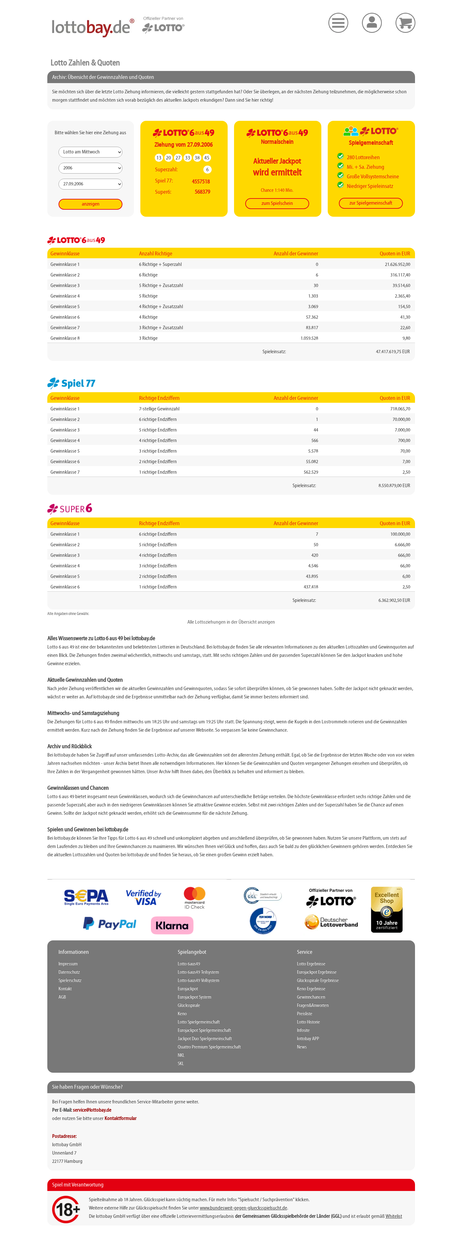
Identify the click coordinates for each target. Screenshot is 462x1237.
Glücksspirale (189, 1005)
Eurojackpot (188, 989)
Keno (182, 1013)
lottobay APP (308, 1038)
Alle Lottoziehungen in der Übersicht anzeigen (231, 622)
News (302, 1047)
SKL (181, 1063)
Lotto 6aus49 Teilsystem (198, 972)
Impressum (68, 964)
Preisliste (304, 1013)
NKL (181, 1055)
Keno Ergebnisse (311, 989)
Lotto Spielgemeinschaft (199, 1022)
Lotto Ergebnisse (311, 964)
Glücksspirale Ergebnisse (318, 980)
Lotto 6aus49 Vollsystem (198, 980)
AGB (62, 997)
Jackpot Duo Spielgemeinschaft (205, 1038)
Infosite (303, 1030)
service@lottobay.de (92, 1110)
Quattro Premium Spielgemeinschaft (209, 1047)
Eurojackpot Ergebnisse (317, 972)
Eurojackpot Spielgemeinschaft (204, 1030)
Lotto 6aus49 (189, 964)
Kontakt (65, 989)
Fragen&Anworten (313, 1005)
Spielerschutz (70, 980)
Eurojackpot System (194, 997)
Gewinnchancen (311, 997)
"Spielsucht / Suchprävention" (266, 1199)
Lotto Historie (308, 1022)
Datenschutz (69, 972)
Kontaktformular (121, 1118)
